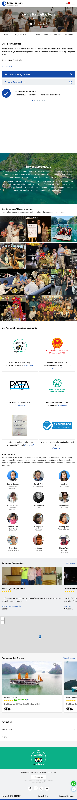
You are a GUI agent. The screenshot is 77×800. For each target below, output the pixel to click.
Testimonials (69, 35)
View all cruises (69, 658)
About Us (7, 35)
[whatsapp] (73, 783)
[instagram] (41, 788)
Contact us (38, 777)
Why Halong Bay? (40, 24)
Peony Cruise (10, 697)
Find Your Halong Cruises (38, 74)
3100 (58, 664)
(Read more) (29, 365)
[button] (32, 100)
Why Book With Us (22, 35)
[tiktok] (35, 788)
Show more (70, 563)
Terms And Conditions (52, 35)
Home (5, 737)
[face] (30, 788)
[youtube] (47, 788)
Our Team (36, 35)
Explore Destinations (38, 82)
